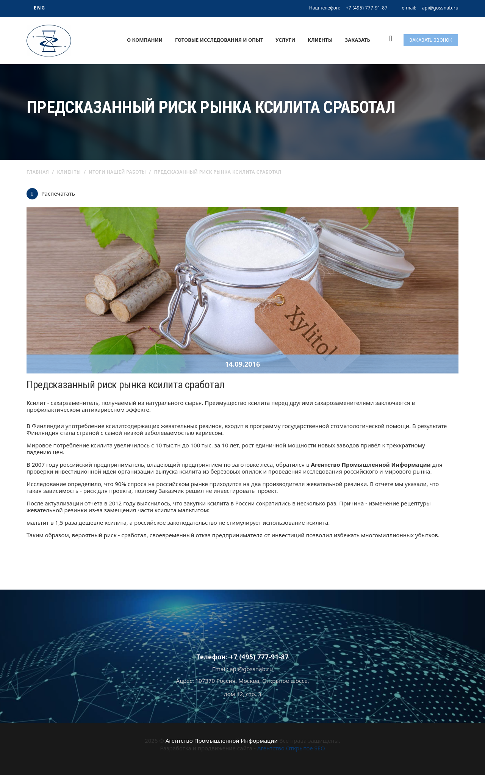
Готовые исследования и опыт (219, 39)
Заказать (357, 39)
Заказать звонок (430, 40)
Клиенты (320, 39)
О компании (145, 39)
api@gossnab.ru (440, 8)
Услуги (285, 39)
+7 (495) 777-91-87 (367, 8)
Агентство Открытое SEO (291, 748)
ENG (39, 8)
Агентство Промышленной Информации (222, 740)
